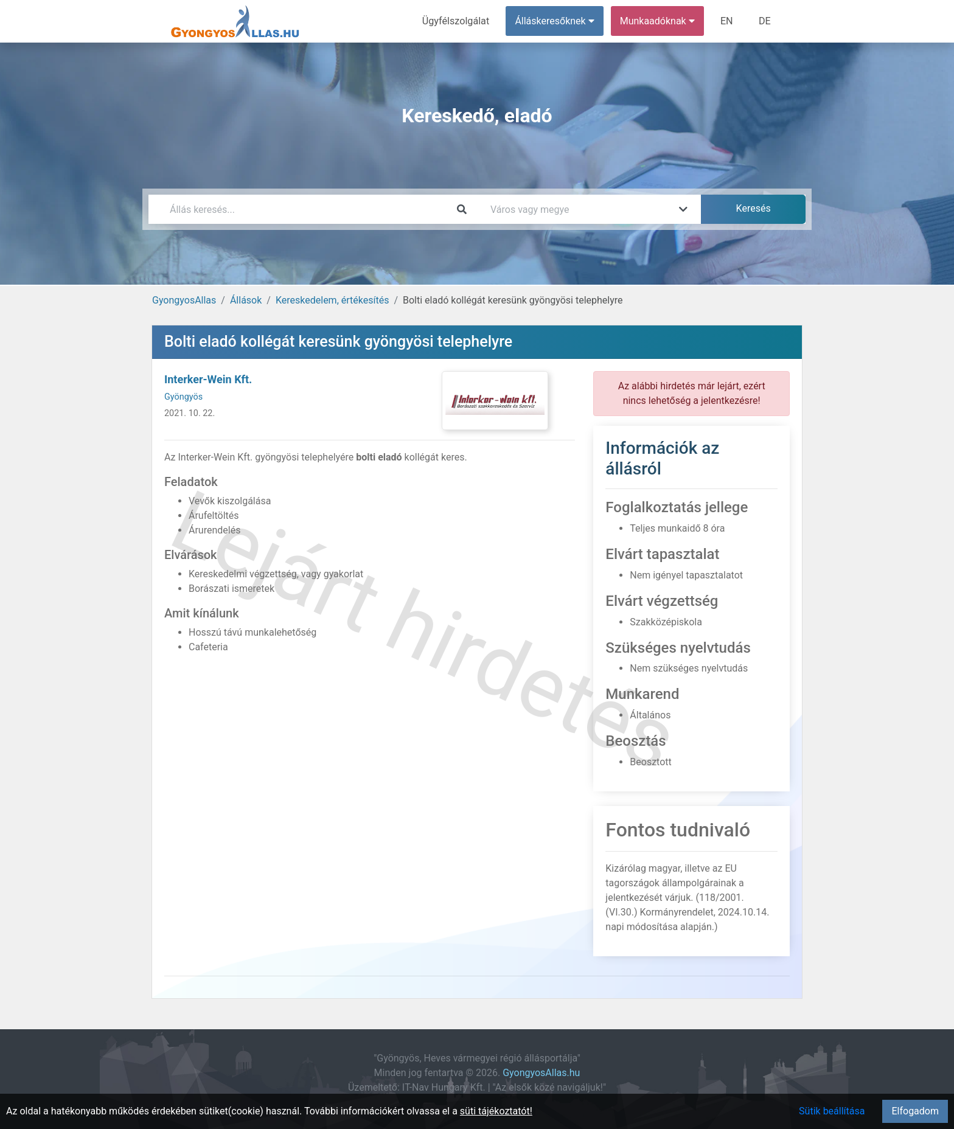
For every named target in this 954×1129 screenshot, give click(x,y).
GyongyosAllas (184, 300)
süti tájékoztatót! (496, 1111)
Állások (246, 300)
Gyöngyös (183, 397)
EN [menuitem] (727, 21)
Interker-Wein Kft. (208, 379)
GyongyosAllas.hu (541, 1073)
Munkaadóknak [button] (658, 21)
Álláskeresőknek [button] (555, 21)
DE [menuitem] (765, 21)
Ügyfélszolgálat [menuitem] (456, 21)
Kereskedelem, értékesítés (332, 300)
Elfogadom (915, 1111)
